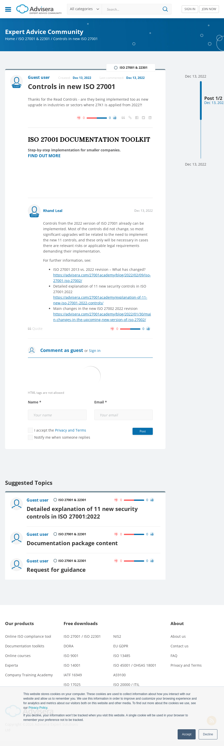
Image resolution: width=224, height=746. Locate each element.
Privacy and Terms (70, 430)
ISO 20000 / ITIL (126, 684)
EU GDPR (120, 646)
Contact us (180, 646)
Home (10, 38)
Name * (34, 402)
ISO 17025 (72, 684)
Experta (11, 665)
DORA (68, 646)
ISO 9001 (71, 655)
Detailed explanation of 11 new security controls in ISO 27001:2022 (82, 512)
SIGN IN (189, 9)
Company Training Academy (29, 674)
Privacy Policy (38, 707)
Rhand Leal (52, 210)
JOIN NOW (209, 9)
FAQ (174, 655)
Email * (100, 402)
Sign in (95, 350)
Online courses (18, 655)
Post (143, 431)
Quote (35, 328)
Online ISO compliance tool (28, 636)
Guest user (37, 500)
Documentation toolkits (24, 646)
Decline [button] (208, 734)
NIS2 (117, 636)
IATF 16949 (73, 674)
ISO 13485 (121, 655)
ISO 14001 (72, 665)
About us (178, 636)
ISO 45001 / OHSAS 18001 (134, 665)
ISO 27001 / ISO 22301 (82, 636)
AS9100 (119, 674)
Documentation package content (72, 543)
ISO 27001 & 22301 (34, 38)
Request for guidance (56, 569)
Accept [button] (186, 734)
